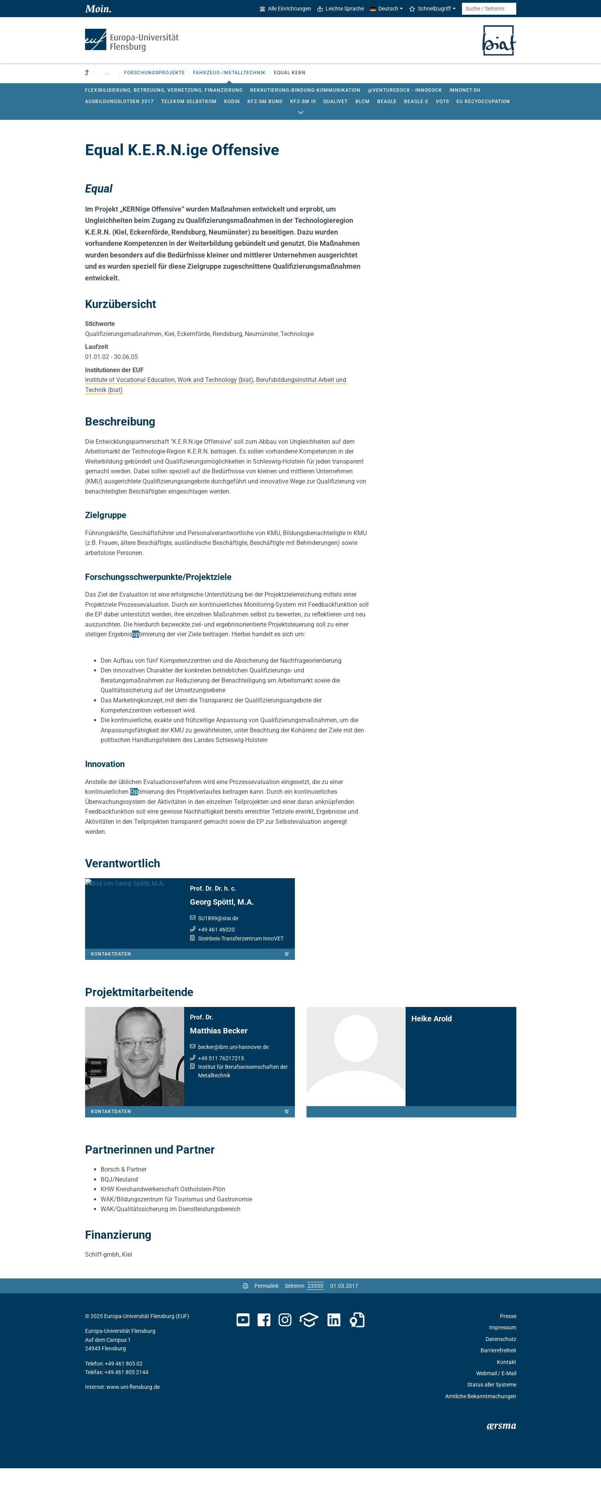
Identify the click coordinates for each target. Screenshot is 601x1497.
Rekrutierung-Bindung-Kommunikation (305, 90)
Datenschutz (501, 1368)
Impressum (502, 1356)
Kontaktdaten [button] (193, 983)
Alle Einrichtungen (285, 8)
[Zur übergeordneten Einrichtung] (88, 73)
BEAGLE (387, 101)
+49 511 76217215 (221, 1087)
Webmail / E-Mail (496, 1402)
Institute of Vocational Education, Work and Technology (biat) (169, 379)
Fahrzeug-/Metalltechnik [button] (229, 72)
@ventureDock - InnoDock (405, 90)
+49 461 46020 (216, 929)
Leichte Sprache (340, 8)
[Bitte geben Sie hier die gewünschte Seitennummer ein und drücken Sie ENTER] (315, 1314)
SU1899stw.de (218, 918)
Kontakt (506, 1391)
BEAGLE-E (416, 101)
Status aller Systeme (491, 1414)
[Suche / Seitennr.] (489, 9)
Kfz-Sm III (303, 101)
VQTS (442, 101)
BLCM (362, 101)
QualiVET (335, 101)
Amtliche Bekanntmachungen (480, 1425)
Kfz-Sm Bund (265, 101)
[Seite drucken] (245, 1314)
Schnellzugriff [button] (430, 8)
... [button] (107, 72)
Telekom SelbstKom (189, 101)
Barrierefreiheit (498, 1379)
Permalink (266, 1314)
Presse (508, 1345)
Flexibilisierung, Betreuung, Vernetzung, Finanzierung (164, 90)
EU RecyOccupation (483, 101)
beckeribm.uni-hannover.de (233, 1076)
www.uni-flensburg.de (133, 1416)
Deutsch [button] (384, 8)
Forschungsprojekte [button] (154, 72)
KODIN (232, 101)
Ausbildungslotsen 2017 (119, 101)
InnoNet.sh (465, 90)
